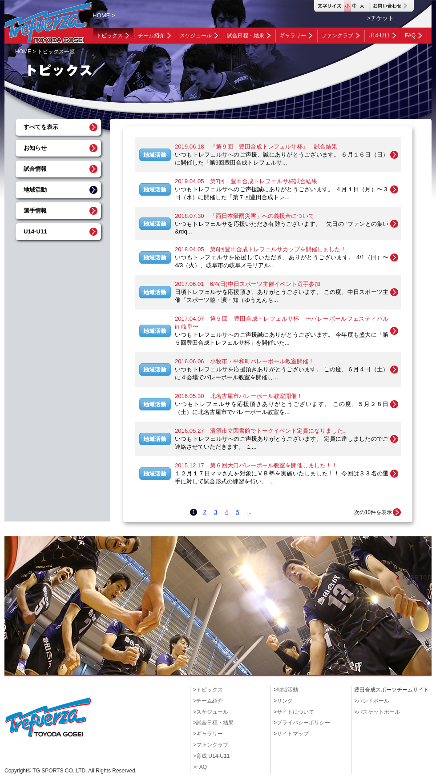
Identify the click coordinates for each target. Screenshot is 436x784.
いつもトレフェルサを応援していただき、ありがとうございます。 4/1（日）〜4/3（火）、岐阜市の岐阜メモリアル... (281, 261)
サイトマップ (293, 734)
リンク (285, 701)
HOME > (104, 15)
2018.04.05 (260, 249)
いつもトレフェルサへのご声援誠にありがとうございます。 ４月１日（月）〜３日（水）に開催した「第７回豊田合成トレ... (281, 193)
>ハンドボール (371, 701)
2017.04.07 (281, 322)
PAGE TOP (413, 577)
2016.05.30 (239, 396)
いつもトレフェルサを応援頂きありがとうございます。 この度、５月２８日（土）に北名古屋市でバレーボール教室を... (281, 408)
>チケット (380, 18)
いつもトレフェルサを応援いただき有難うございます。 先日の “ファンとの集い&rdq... (281, 228)
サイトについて (295, 712)
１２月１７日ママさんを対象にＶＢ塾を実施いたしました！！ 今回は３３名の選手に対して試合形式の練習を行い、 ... (281, 477)
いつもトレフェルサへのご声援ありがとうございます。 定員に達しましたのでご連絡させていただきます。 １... (281, 442)
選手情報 (35, 210)
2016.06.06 (244, 361)
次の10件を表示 (373, 512)
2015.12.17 (256, 465)
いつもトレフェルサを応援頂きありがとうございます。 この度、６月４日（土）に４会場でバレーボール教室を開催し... (281, 373)
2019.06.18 (256, 146)
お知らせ (35, 148)
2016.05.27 (262, 430)
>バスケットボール (377, 712)
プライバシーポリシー (303, 723)
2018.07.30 (244, 216)
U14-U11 (35, 231)
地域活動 (35, 189)
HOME (23, 51)
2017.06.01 (247, 284)
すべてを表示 (41, 127)
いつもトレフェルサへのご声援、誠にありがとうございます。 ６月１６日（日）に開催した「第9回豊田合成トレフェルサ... (281, 158)
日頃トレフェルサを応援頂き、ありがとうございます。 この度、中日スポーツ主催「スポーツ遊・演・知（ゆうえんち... (281, 296)
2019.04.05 (246, 181)
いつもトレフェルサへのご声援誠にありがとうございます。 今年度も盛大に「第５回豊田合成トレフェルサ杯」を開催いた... (281, 338)
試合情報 (35, 168)
